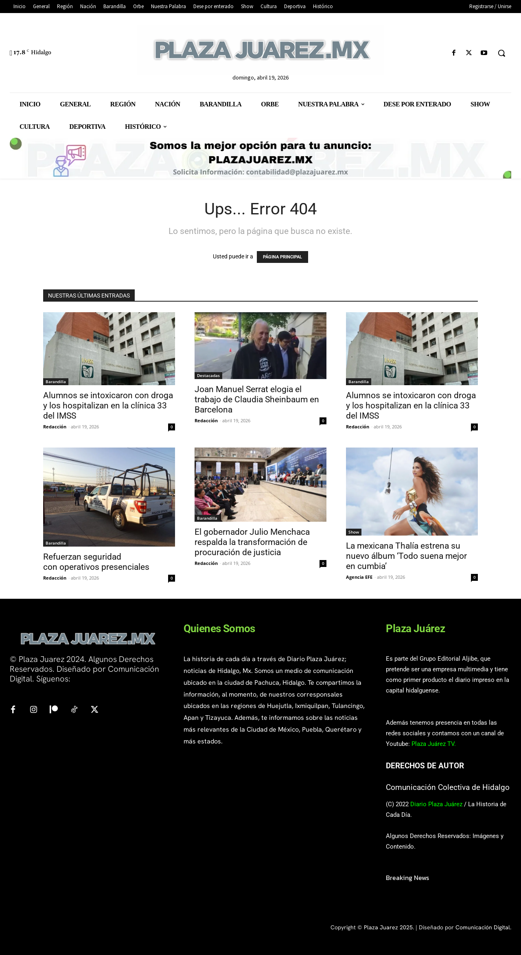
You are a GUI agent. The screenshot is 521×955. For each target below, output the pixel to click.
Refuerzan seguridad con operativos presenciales (96, 562)
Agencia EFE (359, 577)
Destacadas (208, 375)
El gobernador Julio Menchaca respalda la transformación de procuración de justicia (252, 542)
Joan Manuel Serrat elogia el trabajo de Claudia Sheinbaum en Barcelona (257, 399)
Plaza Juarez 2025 (388, 927)
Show (353, 532)
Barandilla (56, 381)
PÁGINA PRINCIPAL (282, 257)
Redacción (54, 426)
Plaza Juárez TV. (434, 744)
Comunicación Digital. (483, 927)
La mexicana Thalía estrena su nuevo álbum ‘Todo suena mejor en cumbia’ (406, 556)
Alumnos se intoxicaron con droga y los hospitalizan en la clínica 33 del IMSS (108, 405)
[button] (501, 53)
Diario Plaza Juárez (436, 804)
